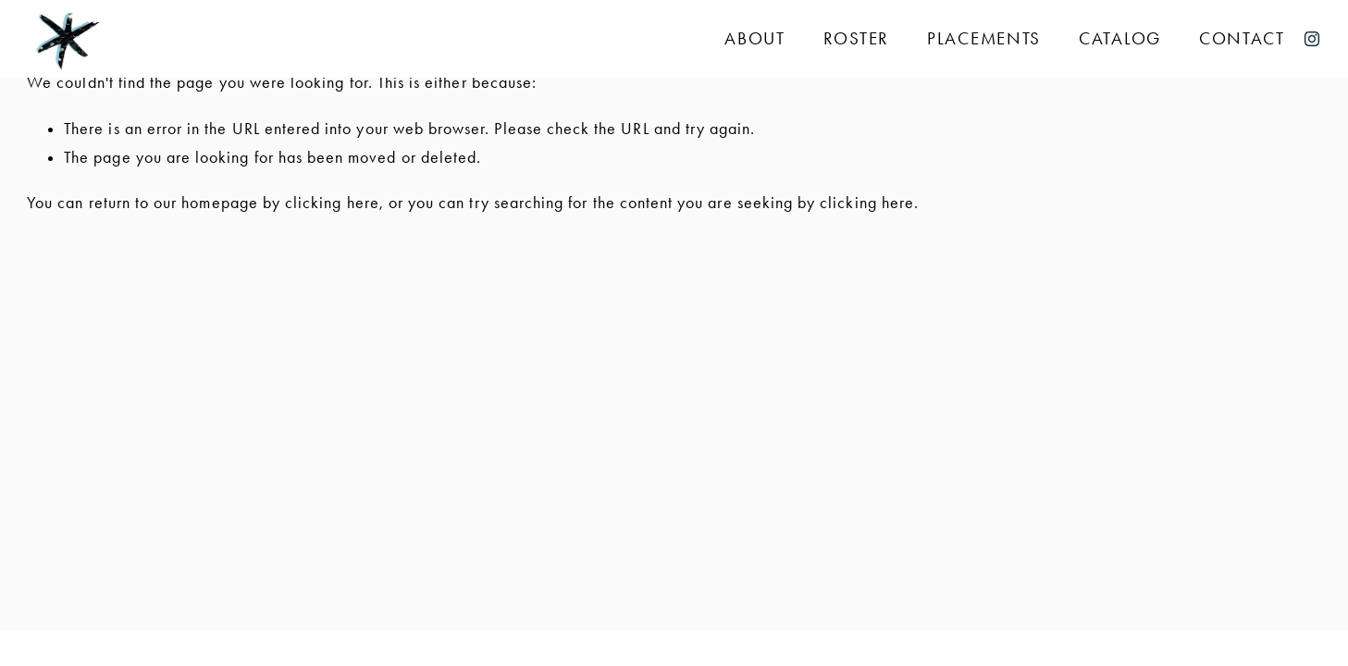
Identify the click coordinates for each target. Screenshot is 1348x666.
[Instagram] (1312, 39)
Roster (856, 39)
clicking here (332, 202)
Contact (1242, 39)
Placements (984, 39)
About (754, 39)
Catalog (1120, 39)
